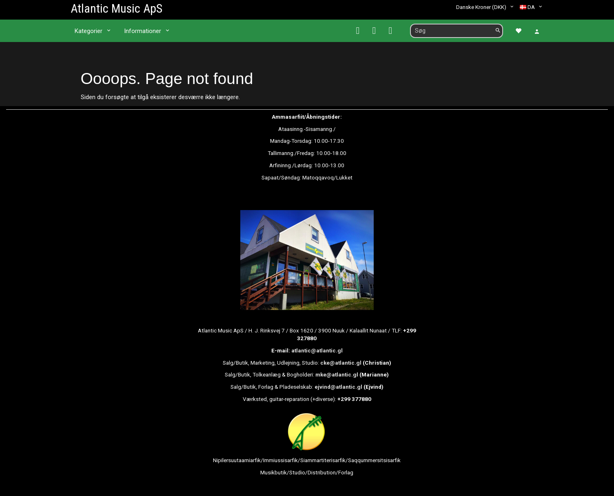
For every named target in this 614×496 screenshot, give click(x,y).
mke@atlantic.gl (336, 374)
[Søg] (498, 31)
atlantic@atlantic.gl (317, 350)
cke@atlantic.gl (340, 362)
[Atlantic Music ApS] (116, 8)
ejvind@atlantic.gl (338, 386)
